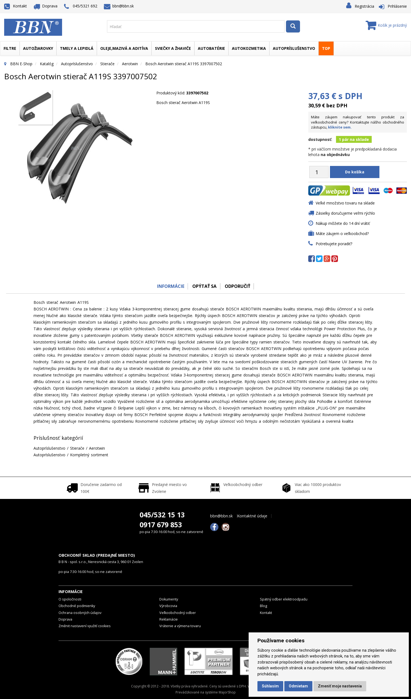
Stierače (107, 63)
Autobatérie (211, 48)
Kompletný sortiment (89, 454)
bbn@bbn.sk (119, 6)
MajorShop (227, 692)
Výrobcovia (168, 606)
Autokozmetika (249, 48)
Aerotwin (130, 63)
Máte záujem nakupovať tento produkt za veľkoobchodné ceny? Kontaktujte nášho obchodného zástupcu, (357, 122)
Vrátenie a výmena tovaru (180, 626)
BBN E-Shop (21, 63)
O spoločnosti (70, 599)
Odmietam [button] (298, 686)
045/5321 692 (80, 6)
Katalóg (47, 63)
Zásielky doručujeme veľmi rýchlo (345, 213)
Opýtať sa (204, 286)
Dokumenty (168, 599)
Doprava (46, 6)
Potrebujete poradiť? (334, 243)
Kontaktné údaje (252, 516)
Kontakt (15, 6)
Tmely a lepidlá (76, 48)
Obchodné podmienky (77, 606)
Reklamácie (168, 619)
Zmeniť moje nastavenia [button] (340, 686)
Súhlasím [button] (270, 686)
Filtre (10, 48)
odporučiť (238, 286)
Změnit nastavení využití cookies (85, 626)
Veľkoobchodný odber (177, 612)
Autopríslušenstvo (294, 48)
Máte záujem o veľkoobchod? (342, 233)
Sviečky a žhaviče (173, 48)
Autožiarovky (38, 48)
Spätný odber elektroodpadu (283, 599)
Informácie (168, 286)
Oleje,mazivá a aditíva (124, 48)
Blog (263, 606)
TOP (326, 48)
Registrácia (364, 6)
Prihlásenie (397, 6)
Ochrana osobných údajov (80, 612)
